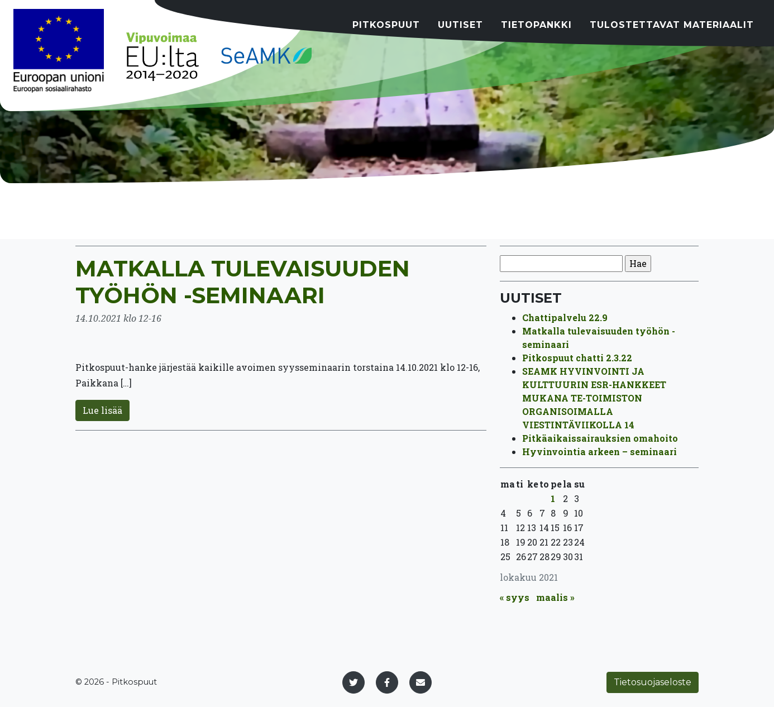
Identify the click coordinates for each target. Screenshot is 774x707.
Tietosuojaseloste (652, 682)
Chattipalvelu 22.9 (565, 317)
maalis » (555, 597)
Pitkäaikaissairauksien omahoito (600, 438)
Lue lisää (102, 410)
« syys (514, 597)
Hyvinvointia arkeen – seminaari (599, 451)
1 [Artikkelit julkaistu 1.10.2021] (553, 498)
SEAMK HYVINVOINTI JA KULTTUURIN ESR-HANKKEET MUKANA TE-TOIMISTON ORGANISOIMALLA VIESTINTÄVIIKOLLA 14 (594, 398)
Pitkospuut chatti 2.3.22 (577, 358)
